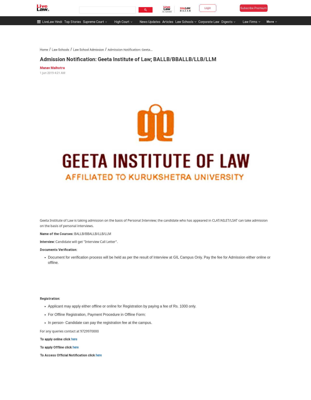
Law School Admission (88, 50)
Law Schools (185, 22)
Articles (167, 22)
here (74, 339)
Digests (226, 22)
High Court (121, 22)
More (272, 22)
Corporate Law (208, 22)
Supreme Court (93, 22)
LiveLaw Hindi (52, 22)
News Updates (150, 22)
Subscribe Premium (253, 8)
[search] (107, 10)
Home (44, 50)
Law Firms (251, 22)
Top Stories (72, 22)
